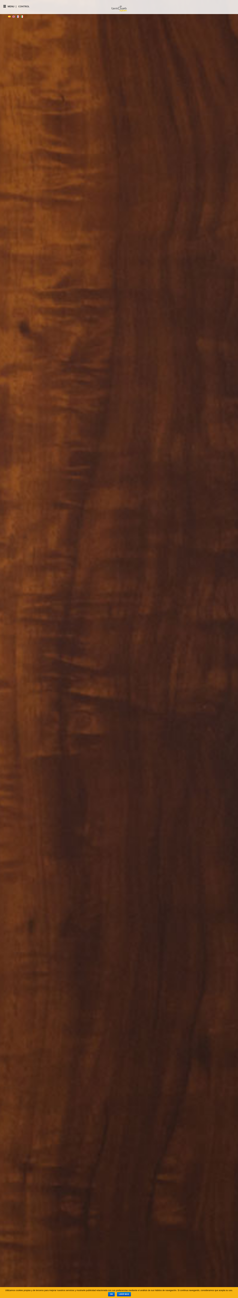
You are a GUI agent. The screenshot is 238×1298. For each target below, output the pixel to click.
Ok (111, 1294)
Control (23, 6)
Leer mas (124, 1294)
